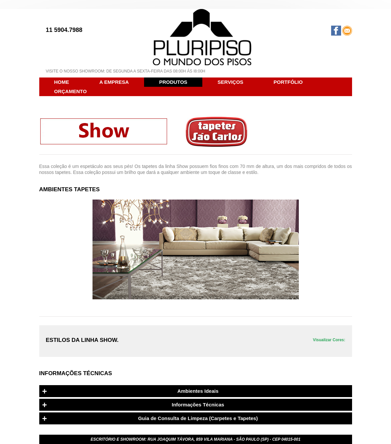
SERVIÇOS (230, 82)
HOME (61, 82)
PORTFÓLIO (288, 82)
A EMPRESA (114, 82)
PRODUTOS (173, 82)
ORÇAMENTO (70, 91)
